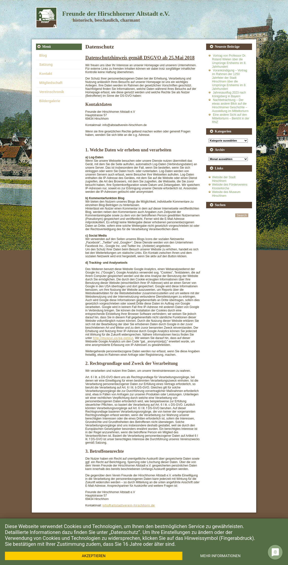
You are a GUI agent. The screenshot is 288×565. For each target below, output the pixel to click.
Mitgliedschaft (50, 83)
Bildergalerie (49, 101)
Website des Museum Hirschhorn (226, 193)
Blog (43, 55)
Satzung (46, 64)
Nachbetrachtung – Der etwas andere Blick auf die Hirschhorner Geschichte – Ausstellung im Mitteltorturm (230, 105)
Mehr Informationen (220, 556)
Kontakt (45, 74)
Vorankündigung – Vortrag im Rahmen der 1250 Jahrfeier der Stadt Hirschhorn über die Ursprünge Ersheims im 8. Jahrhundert (229, 80)
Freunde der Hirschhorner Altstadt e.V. (116, 13)
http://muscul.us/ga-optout (113, 338)
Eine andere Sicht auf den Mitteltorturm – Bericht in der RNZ (230, 118)
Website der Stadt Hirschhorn (223, 179)
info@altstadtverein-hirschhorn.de (128, 505)
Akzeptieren (94, 556)
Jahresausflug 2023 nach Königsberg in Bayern (229, 94)
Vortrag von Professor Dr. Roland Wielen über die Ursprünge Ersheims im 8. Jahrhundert (229, 61)
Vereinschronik (51, 92)
